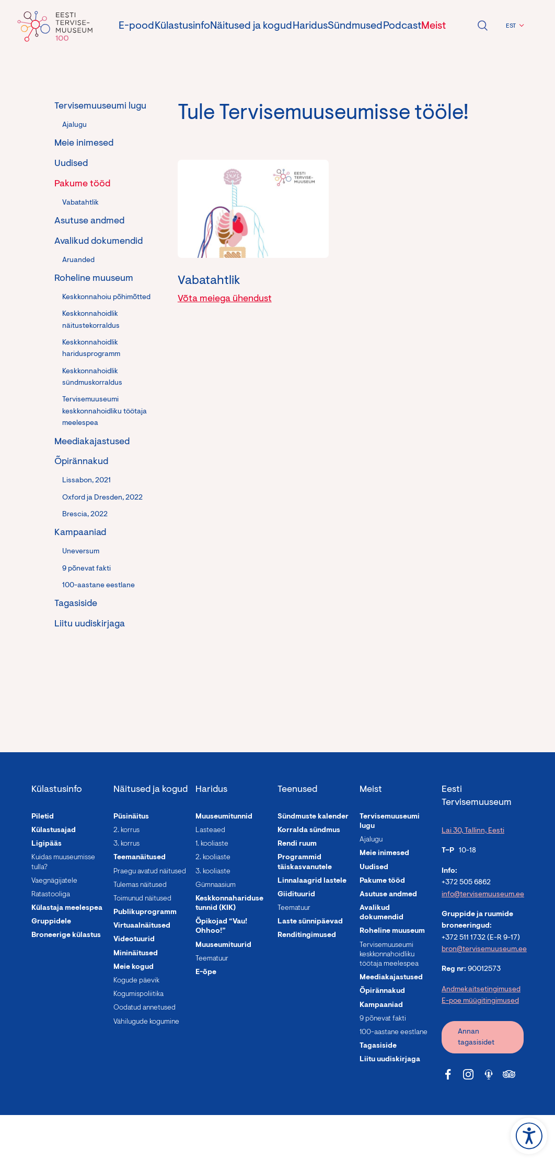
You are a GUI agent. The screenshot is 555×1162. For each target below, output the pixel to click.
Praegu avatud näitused (149, 871)
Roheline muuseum (93, 278)
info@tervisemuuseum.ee (483, 894)
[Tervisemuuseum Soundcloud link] (488, 1074)
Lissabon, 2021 (86, 480)
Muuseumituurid (223, 945)
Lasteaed (210, 830)
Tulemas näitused (140, 885)
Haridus (310, 26)
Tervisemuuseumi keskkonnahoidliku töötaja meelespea (104, 411)
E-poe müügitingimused (480, 1001)
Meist (433, 26)
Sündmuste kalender (313, 817)
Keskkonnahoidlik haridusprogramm (91, 348)
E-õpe (205, 972)
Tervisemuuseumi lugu (100, 106)
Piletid (42, 817)
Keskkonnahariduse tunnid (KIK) (229, 903)
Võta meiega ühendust (225, 299)
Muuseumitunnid (223, 817)
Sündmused (355, 26)
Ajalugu (74, 125)
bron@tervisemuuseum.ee (484, 949)
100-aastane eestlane (98, 585)
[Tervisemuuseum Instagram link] (468, 1074)
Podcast (402, 26)
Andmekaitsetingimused (481, 989)
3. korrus (126, 844)
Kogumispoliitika (138, 994)
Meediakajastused (92, 442)
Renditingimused (307, 935)
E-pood (136, 26)
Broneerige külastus (66, 935)
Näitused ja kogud (251, 26)
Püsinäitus (131, 817)
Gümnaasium (215, 885)
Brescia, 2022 (85, 514)
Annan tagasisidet (476, 1037)
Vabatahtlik (80, 203)
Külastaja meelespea (66, 908)
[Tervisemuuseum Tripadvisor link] (509, 1074)
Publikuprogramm (145, 912)
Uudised (71, 164)
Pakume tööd (82, 184)
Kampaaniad (80, 533)
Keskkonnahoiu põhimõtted (106, 297)
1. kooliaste (211, 844)
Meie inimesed (83, 143)
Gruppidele (51, 922)
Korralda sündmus (309, 830)
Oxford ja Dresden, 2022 (102, 498)
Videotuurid (134, 939)
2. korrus (126, 830)
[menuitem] (513, 26)
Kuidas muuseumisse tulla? (63, 862)
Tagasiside (75, 604)
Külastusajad (53, 830)
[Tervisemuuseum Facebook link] (448, 1074)
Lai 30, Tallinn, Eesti (473, 831)
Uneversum (80, 551)
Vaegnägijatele (54, 881)
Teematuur (211, 959)
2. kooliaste (212, 857)
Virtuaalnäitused (141, 926)
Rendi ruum (297, 844)
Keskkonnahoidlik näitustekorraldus (91, 320)
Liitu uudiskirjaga (89, 624)
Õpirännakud (81, 462)
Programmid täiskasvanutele (305, 862)
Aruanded (78, 260)
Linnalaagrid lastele (312, 881)
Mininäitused (135, 953)
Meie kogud (133, 967)
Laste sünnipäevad (310, 922)
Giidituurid (296, 894)
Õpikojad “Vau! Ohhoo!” (221, 926)
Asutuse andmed (89, 221)
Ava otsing (482, 25)
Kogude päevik (136, 981)
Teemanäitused (139, 857)
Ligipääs (46, 844)
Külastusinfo (182, 26)
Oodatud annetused (144, 1008)
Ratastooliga (50, 894)
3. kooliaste (212, 871)
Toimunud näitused (142, 899)
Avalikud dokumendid (98, 241)
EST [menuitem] (511, 26)
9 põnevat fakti (86, 569)
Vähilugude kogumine (146, 1022)
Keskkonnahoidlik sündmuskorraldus (92, 377)
